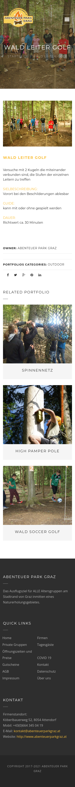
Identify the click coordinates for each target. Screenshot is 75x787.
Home (6, 638)
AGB (5, 671)
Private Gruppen (14, 644)
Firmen (42, 638)
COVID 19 (44, 658)
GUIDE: (8, 203)
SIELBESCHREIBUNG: (20, 189)
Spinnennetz (37, 370)
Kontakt (43, 664)
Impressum (10, 678)
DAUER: (9, 218)
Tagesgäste (45, 644)
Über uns (44, 678)
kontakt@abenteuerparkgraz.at (37, 731)
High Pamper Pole (37, 451)
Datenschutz (46, 671)
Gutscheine (10, 664)
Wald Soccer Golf (37, 532)
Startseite (18, 56)
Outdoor (56, 264)
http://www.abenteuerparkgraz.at (42, 736)
